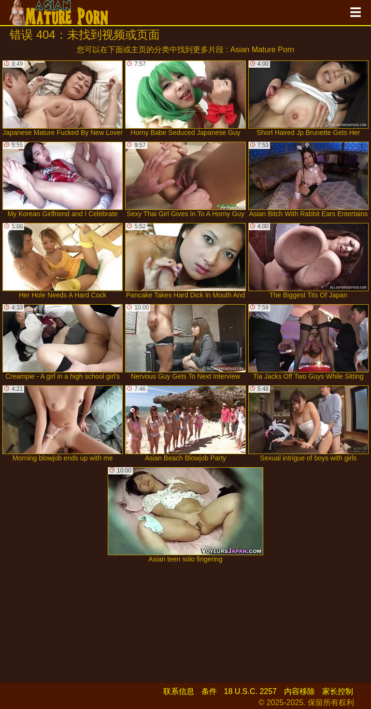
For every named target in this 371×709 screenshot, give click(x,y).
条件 (209, 691)
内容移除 (299, 691)
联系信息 (178, 691)
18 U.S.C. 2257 (250, 691)
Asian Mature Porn (262, 49)
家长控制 (337, 691)
